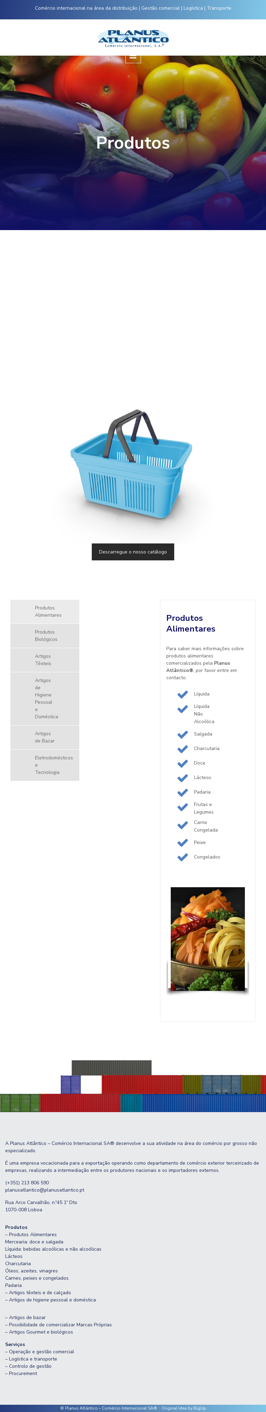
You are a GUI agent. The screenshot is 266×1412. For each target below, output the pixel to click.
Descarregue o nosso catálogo (133, 552)
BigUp (200, 1408)
